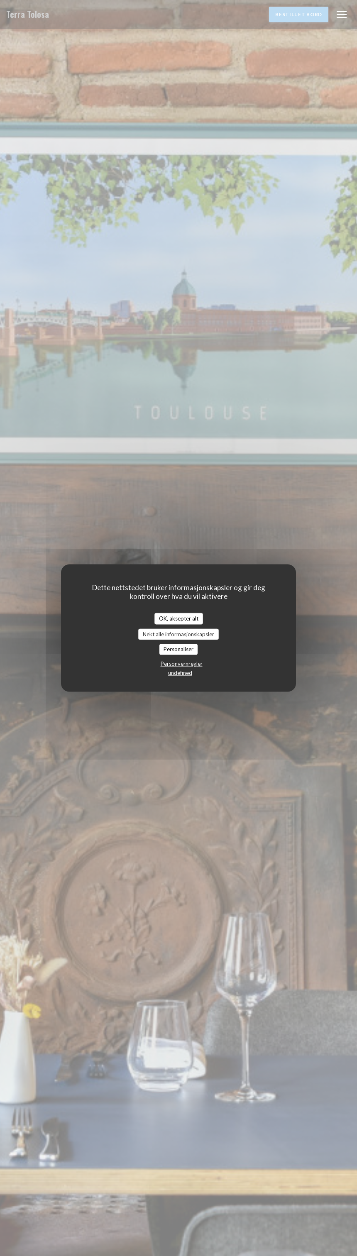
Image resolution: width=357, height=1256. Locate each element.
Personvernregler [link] (182, 663)
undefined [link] (180, 672)
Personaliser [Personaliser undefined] (178, 649)
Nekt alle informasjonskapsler (178, 633)
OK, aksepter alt (178, 618)
